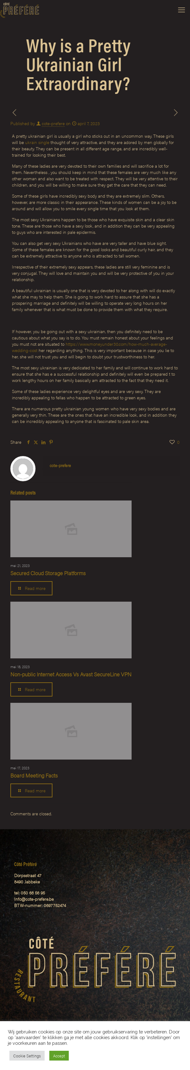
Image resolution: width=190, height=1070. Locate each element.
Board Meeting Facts (34, 775)
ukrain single (37, 142)
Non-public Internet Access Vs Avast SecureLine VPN (71, 674)
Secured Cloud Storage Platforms (48, 573)
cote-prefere (53, 123)
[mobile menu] (181, 9)
